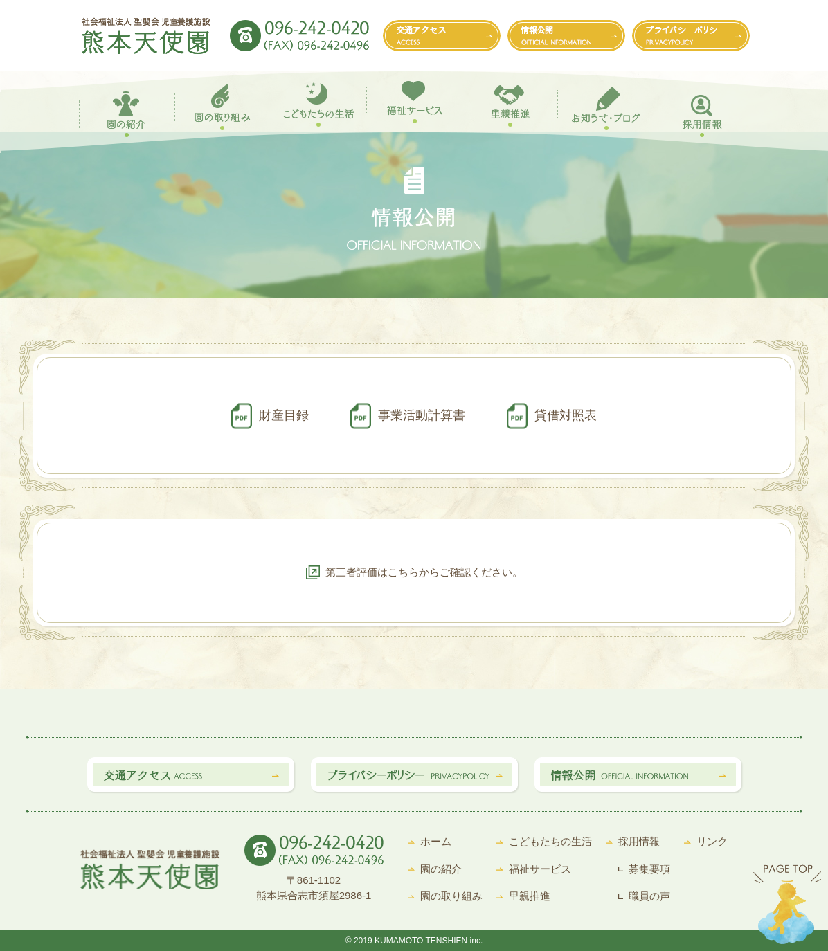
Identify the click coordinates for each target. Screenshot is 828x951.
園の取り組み (451, 896)
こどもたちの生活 (550, 841)
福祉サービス (540, 869)
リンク (712, 841)
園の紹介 (441, 869)
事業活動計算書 (421, 415)
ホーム (435, 841)
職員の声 (649, 896)
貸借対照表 (565, 415)
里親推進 (529, 896)
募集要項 (649, 869)
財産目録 (284, 415)
